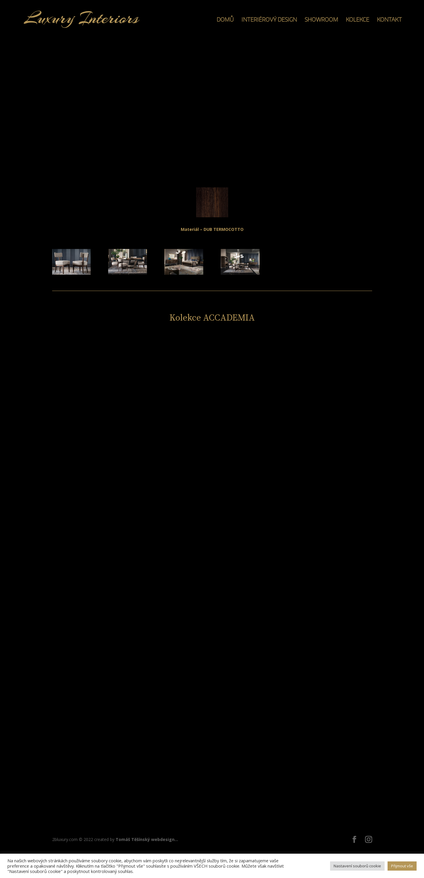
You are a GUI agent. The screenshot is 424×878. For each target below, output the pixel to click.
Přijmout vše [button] (402, 866)
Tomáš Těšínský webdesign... (147, 839)
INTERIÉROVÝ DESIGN (269, 20)
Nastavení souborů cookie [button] (357, 866)
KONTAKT (389, 20)
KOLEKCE (357, 20)
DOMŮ (225, 20)
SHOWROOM (321, 20)
